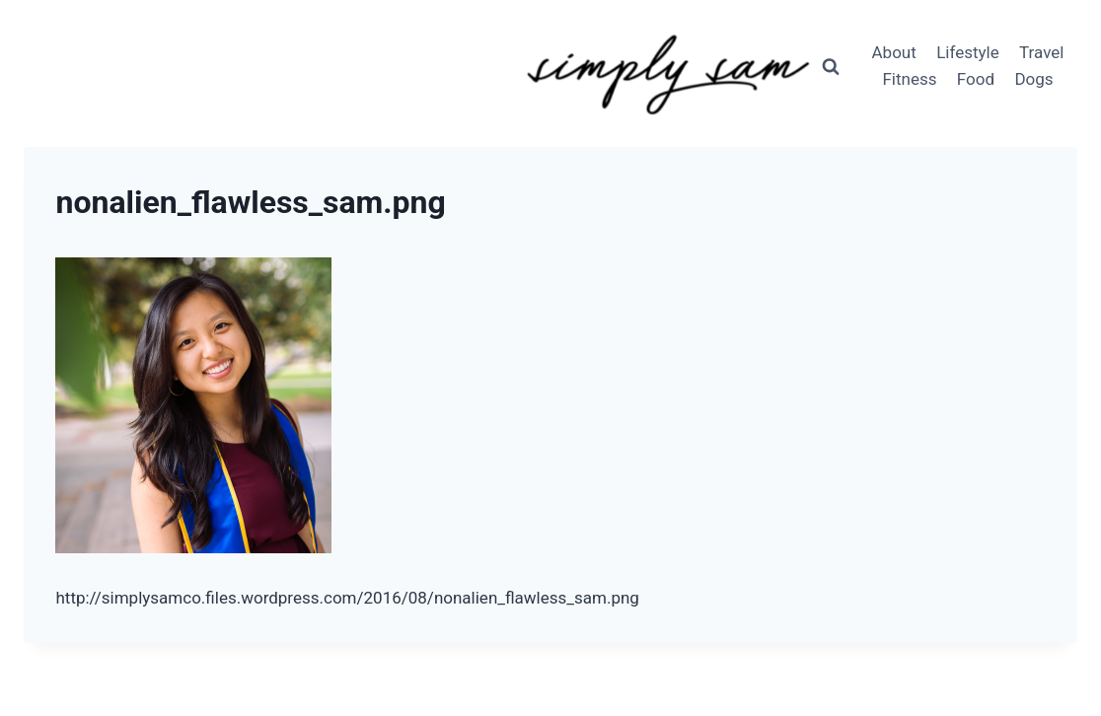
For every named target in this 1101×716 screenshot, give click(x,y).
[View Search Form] (830, 66)
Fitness (909, 79)
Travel (1041, 52)
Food (975, 79)
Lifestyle (967, 52)
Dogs (1033, 79)
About (894, 52)
